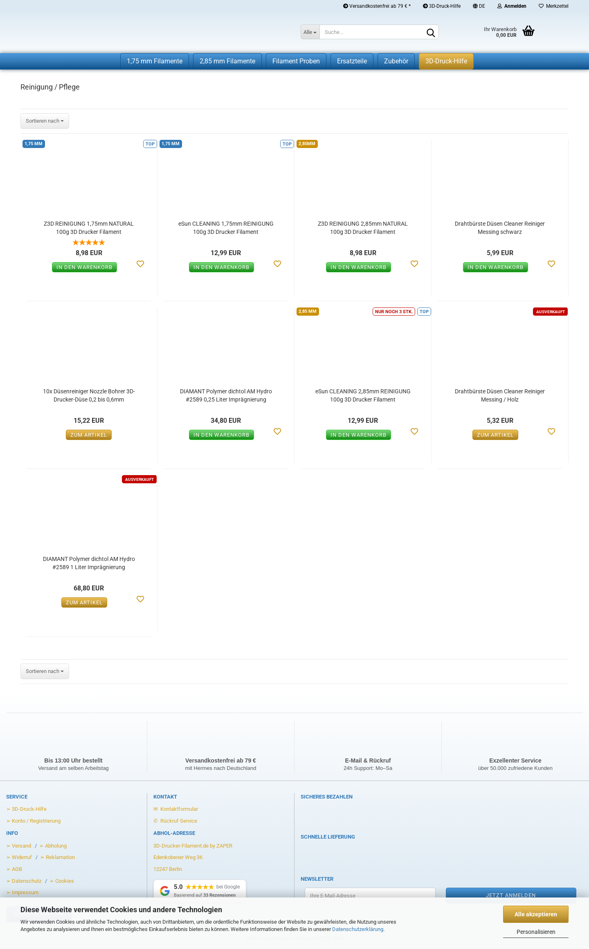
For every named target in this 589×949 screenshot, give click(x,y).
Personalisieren (536, 932)
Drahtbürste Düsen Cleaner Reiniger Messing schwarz (500, 227)
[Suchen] (431, 32)
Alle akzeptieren (536, 914)
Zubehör (396, 61)
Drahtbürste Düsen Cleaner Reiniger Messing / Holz (500, 395)
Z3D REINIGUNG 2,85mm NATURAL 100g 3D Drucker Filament (363, 227)
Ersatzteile (352, 61)
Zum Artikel (88, 435)
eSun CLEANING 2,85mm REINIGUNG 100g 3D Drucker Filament (363, 395)
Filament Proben (296, 61)
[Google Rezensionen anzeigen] (199, 890)
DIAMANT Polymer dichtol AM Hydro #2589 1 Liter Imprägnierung (89, 563)
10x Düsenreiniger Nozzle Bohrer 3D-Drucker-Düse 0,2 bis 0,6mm (89, 395)
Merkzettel (554, 6)
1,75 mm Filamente (154, 61)
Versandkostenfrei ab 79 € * (377, 6)
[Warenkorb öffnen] (495, 32)
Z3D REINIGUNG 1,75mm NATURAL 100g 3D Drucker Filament (89, 227)
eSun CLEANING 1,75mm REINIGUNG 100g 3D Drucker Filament (226, 227)
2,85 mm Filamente (227, 61)
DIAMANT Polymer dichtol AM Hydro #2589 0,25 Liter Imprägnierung (226, 395)
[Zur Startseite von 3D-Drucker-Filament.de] (144, 32)
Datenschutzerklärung (357, 929)
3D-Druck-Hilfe (442, 6)
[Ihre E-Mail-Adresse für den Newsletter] (370, 895)
